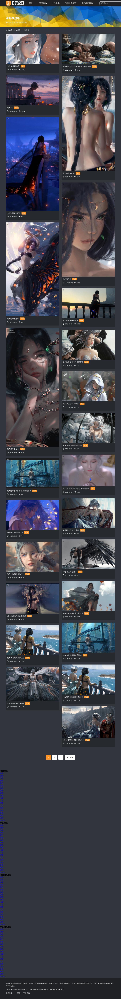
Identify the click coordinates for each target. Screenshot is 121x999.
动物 (1, 788)
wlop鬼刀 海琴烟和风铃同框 (73, 697)
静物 (1, 813)
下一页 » (70, 757)
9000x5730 (11, 670)
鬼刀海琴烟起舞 (13, 319)
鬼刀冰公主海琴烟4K (70, 320)
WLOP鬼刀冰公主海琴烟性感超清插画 (77, 66)
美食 (1, 810)
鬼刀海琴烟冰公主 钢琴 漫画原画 (19, 491)
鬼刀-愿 (10, 108)
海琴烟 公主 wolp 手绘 (71, 530)
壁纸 (18, 993)
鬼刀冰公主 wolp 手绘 (71, 404)
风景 (1, 773)
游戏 (1, 781)
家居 (1, 818)
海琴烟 (26, 30)
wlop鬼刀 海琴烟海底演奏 (72, 655)
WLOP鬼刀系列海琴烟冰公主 (73, 740)
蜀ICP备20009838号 (57, 989)
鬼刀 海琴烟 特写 (13, 66)
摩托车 (2, 820)
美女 (92, 488)
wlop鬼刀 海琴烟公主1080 (16, 616)
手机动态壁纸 (87, 3)
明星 (1, 796)
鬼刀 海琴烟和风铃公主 (15, 658)
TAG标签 (17, 30)
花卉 (1, 783)
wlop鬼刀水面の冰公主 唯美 (73, 613)
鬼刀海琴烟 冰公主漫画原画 (73, 362)
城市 (1, 791)
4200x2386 (67, 37)
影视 (1, 793)
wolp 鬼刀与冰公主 (70, 572)
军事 (1, 803)
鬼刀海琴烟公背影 (13, 213)
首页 (31, 3)
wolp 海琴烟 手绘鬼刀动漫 (72, 445)
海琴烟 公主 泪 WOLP (15, 532)
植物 (1, 786)
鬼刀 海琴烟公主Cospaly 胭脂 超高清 (76, 488)
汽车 (1, 798)
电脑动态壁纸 (70, 3)
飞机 (1, 800)
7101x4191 (67, 709)
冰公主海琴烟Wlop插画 (15, 703)
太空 (1, 805)
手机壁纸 (56, 3)
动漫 (23, 66)
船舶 (1, 815)
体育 (1, 808)
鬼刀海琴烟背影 (68, 173)
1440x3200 (11, 331)
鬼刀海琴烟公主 (13, 449)
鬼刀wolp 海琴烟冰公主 (15, 574)
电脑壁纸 (43, 3)
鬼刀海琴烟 (67, 279)
